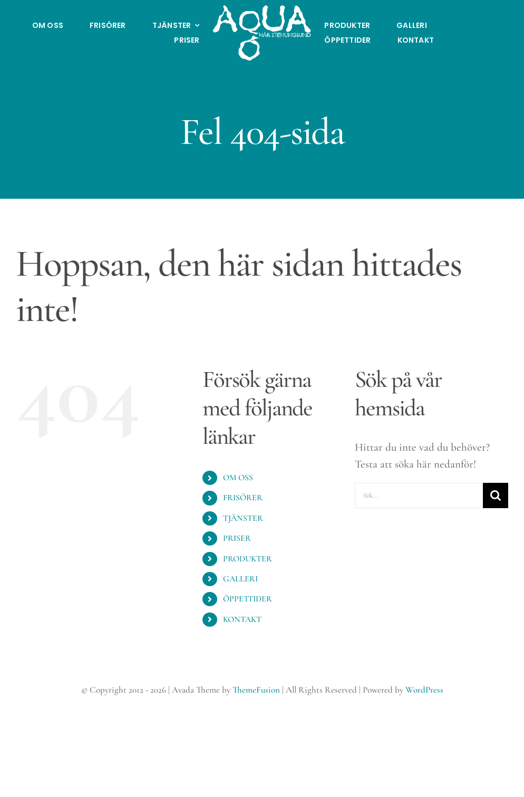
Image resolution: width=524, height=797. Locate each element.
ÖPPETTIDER (247, 599)
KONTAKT (242, 619)
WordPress (424, 689)
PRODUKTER (247, 558)
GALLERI (240, 579)
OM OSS (238, 477)
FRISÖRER (243, 497)
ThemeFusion (256, 689)
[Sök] (495, 495)
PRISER (237, 538)
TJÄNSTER (243, 518)
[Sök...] (419, 495)
